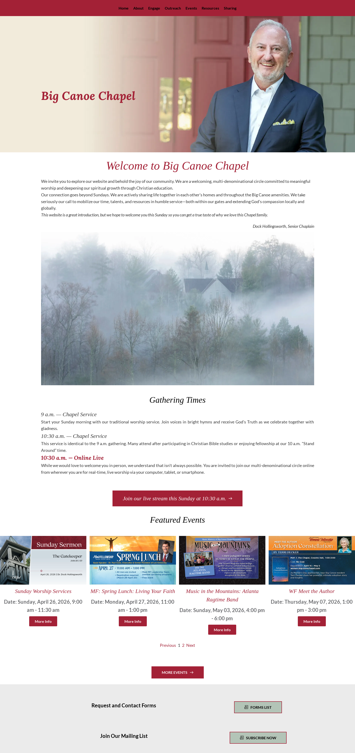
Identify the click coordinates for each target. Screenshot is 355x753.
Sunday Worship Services (43, 591)
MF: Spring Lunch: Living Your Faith (132, 591)
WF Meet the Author (312, 591)
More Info (43, 621)
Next (190, 645)
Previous (168, 645)
